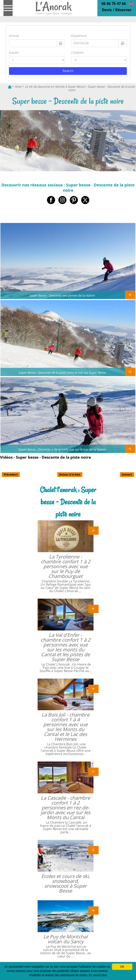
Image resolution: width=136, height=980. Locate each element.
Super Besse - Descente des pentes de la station (62, 295)
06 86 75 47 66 (113, 3)
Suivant (127, 474)
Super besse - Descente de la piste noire (101, 88)
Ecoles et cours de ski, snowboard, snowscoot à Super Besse (65, 883)
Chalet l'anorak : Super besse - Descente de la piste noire (68, 502)
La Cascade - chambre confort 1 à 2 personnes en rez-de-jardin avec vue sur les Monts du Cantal (65, 807)
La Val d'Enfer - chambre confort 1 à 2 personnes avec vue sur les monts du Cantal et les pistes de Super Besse (65, 647)
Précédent (11, 474)
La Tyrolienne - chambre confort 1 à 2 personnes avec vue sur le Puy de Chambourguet (65, 566)
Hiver (18, 86)
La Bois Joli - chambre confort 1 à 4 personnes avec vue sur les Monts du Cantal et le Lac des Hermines (65, 726)
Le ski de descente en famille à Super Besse (55, 86)
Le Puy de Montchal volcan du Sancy (65, 939)
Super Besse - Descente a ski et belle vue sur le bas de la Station (62, 449)
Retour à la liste (69, 474)
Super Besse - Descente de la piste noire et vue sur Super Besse (62, 372)
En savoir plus (98, 975)
